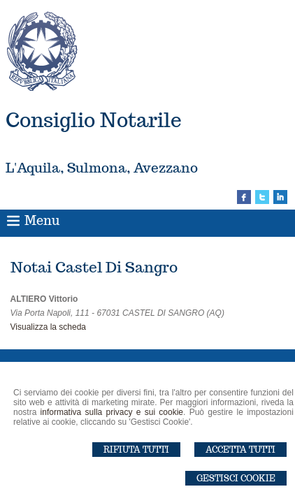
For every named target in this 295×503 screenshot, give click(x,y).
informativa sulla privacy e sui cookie (112, 412)
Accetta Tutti (240, 449)
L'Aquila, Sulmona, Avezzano (102, 167)
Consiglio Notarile (94, 120)
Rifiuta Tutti (136, 449)
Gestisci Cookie (235, 478)
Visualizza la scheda (48, 327)
